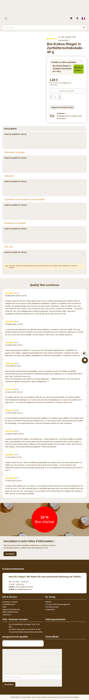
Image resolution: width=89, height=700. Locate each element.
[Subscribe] (8, 684)
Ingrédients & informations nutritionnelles (24, 199)
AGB (4, 607)
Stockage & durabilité (15, 223)
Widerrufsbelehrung (10, 612)
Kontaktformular (8, 604)
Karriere (48, 602)
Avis (8, 246)
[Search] (84, 27)
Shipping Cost (66, 83)
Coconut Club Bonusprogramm (57, 604)
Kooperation (50, 609)
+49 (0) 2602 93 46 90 (21, 587)
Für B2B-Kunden (52, 607)
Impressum (6, 615)
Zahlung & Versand (10, 602)
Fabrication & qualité (14, 152)
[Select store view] (83, 18)
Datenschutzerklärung (11, 609)
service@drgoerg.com (20, 589)
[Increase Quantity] (59, 97)
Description (10, 128)
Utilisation (9, 176)
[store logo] (44, 9)
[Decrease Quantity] (51, 97)
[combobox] (44, 27)
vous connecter (63, 266)
